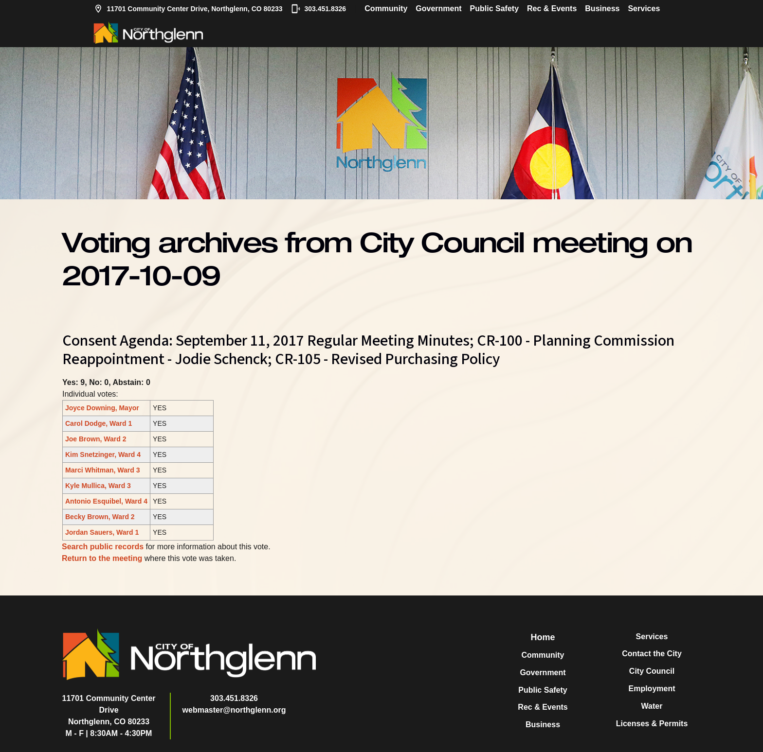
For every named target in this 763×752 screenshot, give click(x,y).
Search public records (103, 546)
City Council (651, 671)
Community (385, 8)
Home (542, 637)
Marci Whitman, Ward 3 (102, 470)
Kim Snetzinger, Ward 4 (103, 454)
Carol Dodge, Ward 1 (98, 423)
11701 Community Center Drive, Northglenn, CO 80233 (188, 9)
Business (602, 8)
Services (644, 8)
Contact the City (652, 653)
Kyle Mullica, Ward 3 (98, 486)
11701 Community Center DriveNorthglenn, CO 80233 (109, 710)
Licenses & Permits (652, 723)
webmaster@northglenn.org (234, 710)
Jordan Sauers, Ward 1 (102, 532)
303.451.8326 (318, 9)
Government (438, 8)
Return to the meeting (102, 558)
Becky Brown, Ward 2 (100, 517)
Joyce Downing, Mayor (102, 408)
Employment (651, 688)
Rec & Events (552, 8)
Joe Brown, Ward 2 (96, 439)
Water (652, 706)
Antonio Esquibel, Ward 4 (106, 501)
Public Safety (494, 8)
